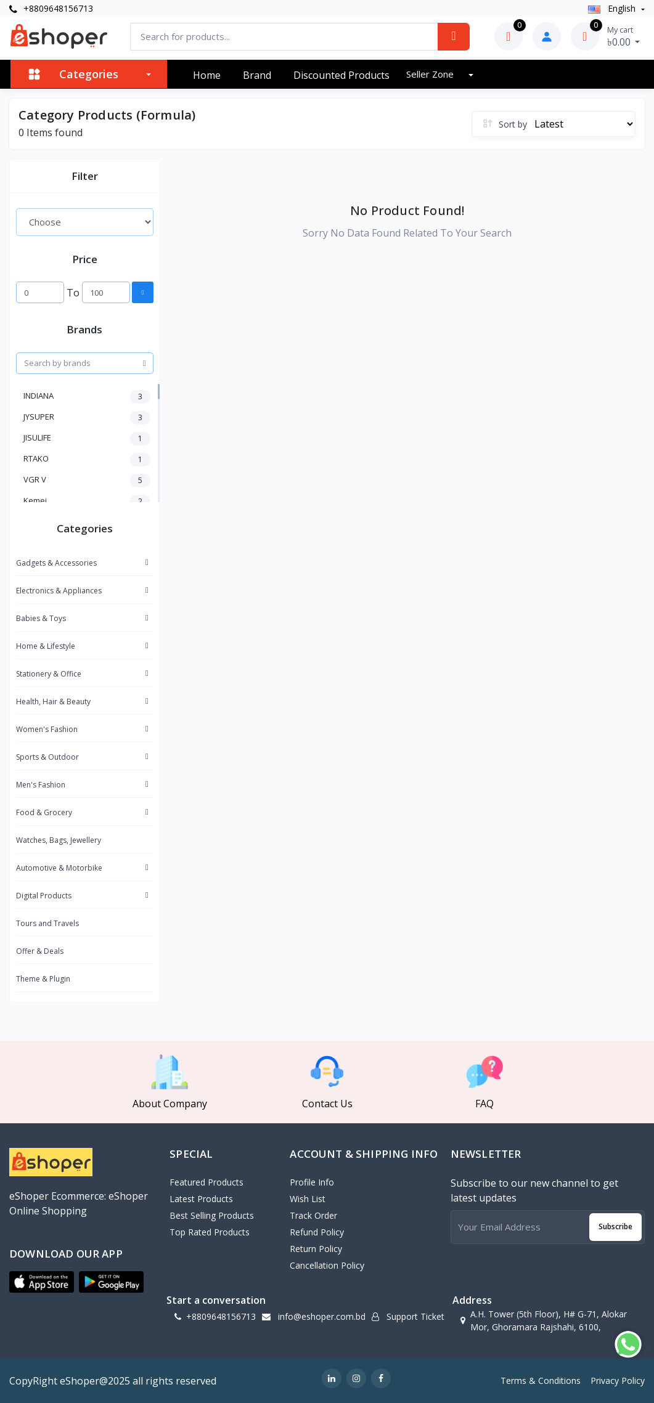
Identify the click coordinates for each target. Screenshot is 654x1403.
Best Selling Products (212, 1215)
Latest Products (201, 1199)
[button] (41, 1282)
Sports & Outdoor (47, 757)
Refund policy (317, 1232)
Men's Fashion (40, 784)
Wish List (307, 1199)
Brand (257, 75)
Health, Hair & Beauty (53, 701)
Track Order (313, 1215)
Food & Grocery (44, 812)
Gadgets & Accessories (56, 563)
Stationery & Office (48, 674)
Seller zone (431, 74)
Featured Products (206, 1182)
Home (207, 75)
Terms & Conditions (541, 1380)
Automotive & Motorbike (59, 868)
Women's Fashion (47, 729)
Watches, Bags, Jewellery (58, 840)
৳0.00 (623, 36)
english (613, 8)
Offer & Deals (39, 951)
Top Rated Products (210, 1232)
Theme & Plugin (43, 979)
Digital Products (44, 895)
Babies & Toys (41, 618)
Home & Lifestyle (45, 646)
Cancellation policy (327, 1265)
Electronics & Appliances (59, 590)
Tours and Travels (47, 923)
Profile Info (312, 1182)
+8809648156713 (51, 8)
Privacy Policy (618, 1380)
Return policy (316, 1249)
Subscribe (615, 1226)
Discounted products (341, 75)
